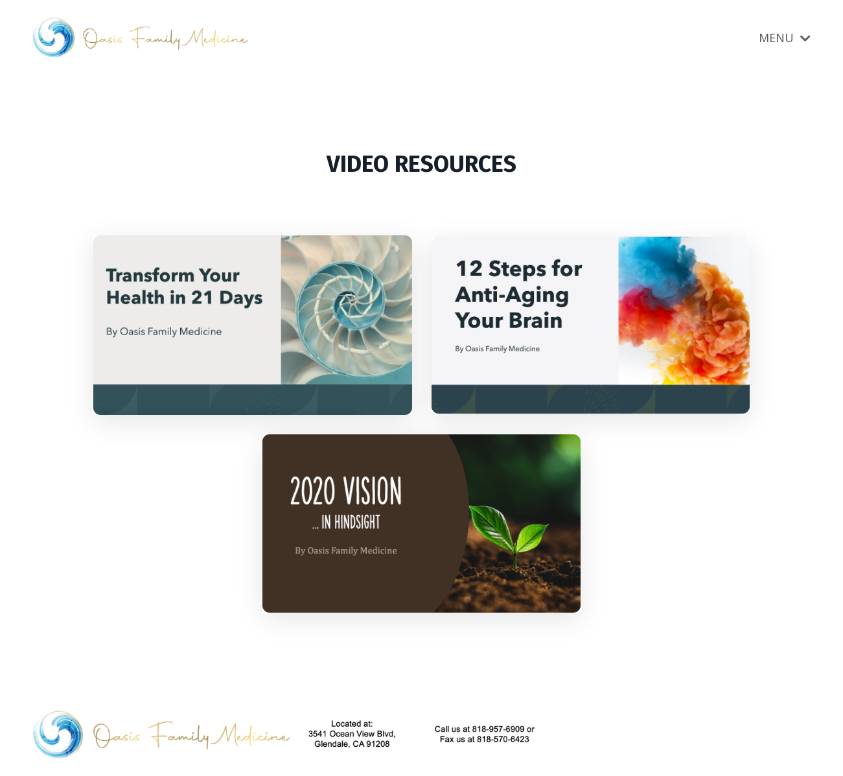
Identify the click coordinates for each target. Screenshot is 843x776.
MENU (785, 37)
